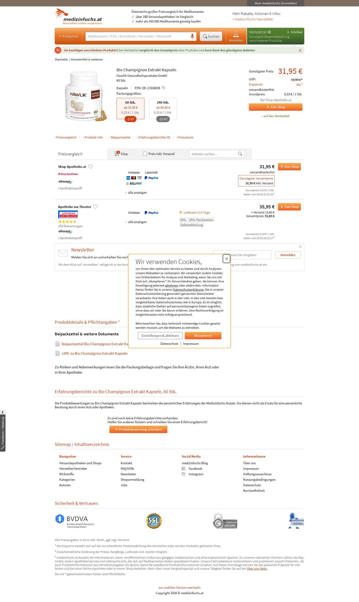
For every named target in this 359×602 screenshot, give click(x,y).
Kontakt (126, 463)
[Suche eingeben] (136, 36)
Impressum (191, 343)
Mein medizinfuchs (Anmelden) (276, 3)
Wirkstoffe (66, 474)
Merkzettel (258, 32)
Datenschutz (169, 343)
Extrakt (154, 69)
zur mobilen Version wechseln (180, 587)
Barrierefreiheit (254, 490)
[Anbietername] (213, 153)
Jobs (124, 485)
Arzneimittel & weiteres (87, 59)
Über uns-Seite (257, 568)
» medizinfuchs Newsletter (252, 19)
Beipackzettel (120, 137)
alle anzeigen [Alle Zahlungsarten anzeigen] (137, 192)
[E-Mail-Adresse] (242, 254)
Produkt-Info (94, 137)
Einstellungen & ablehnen (160, 335)
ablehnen (171, 285)
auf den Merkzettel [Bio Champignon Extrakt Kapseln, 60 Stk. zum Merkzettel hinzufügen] (276, 116)
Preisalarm (185, 137)
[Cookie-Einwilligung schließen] (226, 258)
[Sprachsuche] (192, 36)
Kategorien (68, 36)
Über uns (249, 463)
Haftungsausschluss (257, 474)
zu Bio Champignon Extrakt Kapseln (95, 353)
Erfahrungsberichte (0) (154, 137)
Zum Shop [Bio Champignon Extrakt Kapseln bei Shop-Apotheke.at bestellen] (288, 166)
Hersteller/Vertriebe (73, 468)
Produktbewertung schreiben (138, 429)
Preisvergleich (66, 137)
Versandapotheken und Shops (80, 463)
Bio (119, 69)
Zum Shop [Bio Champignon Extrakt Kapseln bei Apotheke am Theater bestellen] (288, 206)
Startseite (61, 59)
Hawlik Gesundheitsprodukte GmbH (142, 75)
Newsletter (128, 474)
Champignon (135, 69)
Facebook (192, 468)
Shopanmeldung (132, 479)
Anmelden (236, 36)
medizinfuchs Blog (195, 463)
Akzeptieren (203, 335)
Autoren (65, 485)
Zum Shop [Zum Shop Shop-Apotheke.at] (267, 107)
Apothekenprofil (71, 188)
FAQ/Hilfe (127, 468)
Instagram (192, 474)
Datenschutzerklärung (188, 289)
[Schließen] (300, 50)
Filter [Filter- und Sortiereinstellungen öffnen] (121, 154)
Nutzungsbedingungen (259, 479)
